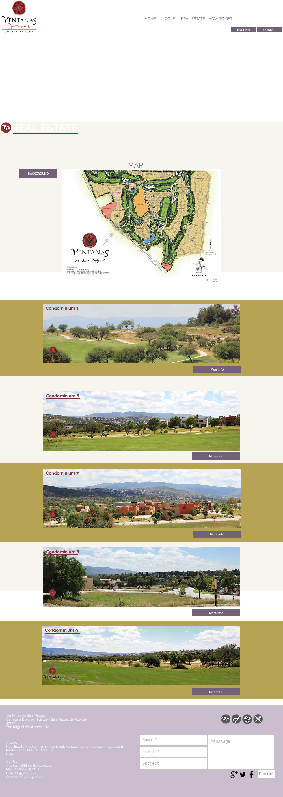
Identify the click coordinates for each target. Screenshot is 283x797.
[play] (208, 280)
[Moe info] (217, 369)
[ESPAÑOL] (269, 29)
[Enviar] (266, 774)
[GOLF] (169, 19)
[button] (141, 232)
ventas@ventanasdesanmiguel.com (94, 747)
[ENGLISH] (243, 29)
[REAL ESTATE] (193, 19)
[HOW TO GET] (220, 19)
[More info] (216, 456)
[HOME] (150, 19)
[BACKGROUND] (38, 173)
